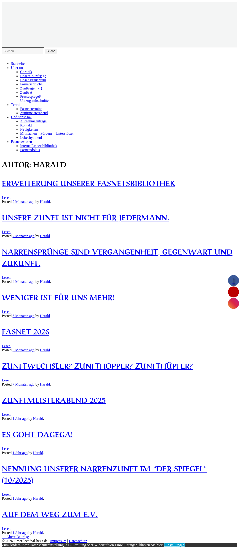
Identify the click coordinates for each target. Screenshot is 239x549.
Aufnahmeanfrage (33, 121)
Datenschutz (78, 541)
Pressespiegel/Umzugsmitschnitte (34, 98)
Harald (45, 202)
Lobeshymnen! (31, 137)
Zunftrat (26, 92)
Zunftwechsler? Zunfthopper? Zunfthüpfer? (97, 365)
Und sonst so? (21, 117)
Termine (17, 105)
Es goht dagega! (37, 433)
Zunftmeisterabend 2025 (54, 399)
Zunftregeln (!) (31, 88)
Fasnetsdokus (30, 150)
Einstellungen (174, 545)
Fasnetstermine (31, 109)
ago (24, 202)
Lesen (6, 198)
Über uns (17, 68)
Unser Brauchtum (33, 80)
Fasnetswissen (21, 142)
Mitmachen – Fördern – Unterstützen (47, 133)
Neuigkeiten (29, 129)
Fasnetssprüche (31, 84)
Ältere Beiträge (15, 537)
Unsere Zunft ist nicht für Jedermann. (85, 216)
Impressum (58, 541)
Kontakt (26, 125)
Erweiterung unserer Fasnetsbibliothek (88, 182)
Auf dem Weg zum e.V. (50, 513)
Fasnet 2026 (25, 331)
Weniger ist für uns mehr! (58, 296)
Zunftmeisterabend (34, 113)
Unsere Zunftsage (33, 76)
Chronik (26, 72)
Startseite (18, 64)
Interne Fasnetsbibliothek (38, 146)
